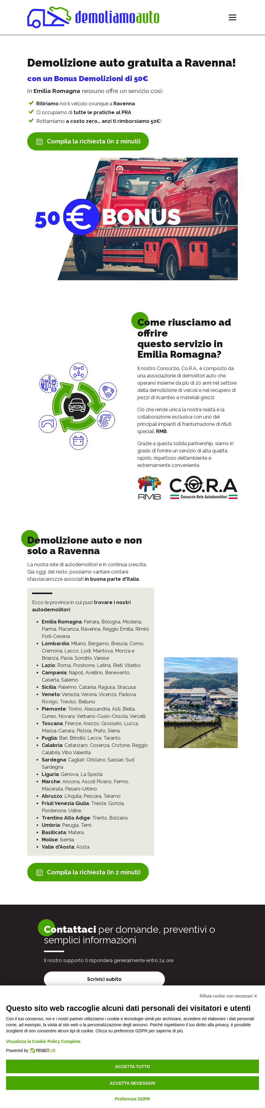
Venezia (70, 694)
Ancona (71, 781)
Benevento (117, 673)
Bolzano (118, 818)
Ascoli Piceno (97, 781)
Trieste (98, 803)
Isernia (67, 840)
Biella (129, 709)
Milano (78, 643)
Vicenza (107, 694)
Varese (101, 658)
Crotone (121, 745)
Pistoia (84, 731)
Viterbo (132, 665)
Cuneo (49, 716)
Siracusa (126, 687)
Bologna (110, 622)
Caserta (50, 680)
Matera (76, 832)
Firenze (73, 723)
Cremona (52, 651)
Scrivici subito (104, 979)
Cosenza (100, 745)
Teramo (112, 796)
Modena (132, 622)
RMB (161, 431)
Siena (114, 731)
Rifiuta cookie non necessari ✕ (228, 996)
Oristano (96, 760)
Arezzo (91, 723)
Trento (99, 818)
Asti (116, 709)
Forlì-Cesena (56, 636)
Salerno (69, 680)
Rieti (118, 665)
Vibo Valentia (76, 752)
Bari (63, 738)
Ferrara (91, 622)
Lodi (86, 651)
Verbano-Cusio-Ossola (102, 716)
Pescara (92, 796)
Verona (89, 694)
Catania (87, 687)
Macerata (52, 789)
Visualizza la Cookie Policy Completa (43, 1041)
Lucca (131, 723)
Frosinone (84, 665)
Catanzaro (76, 745)
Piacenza (68, 629)
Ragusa (106, 687)
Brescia (119, 643)
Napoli (76, 673)
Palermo (67, 687)
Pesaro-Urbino (81, 789)
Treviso (68, 702)
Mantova (103, 651)
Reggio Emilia (118, 629)
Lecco (71, 651)
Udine (74, 811)
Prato (99, 731)
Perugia (70, 825)
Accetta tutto (132, 1066)
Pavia (67, 658)
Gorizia (116, 803)
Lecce (94, 738)
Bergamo (98, 643)
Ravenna (90, 629)
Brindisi (77, 738)
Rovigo (50, 702)
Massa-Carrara (58, 731)
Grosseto (111, 723)
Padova (127, 694)
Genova (69, 774)
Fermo (121, 781)
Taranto (112, 738)
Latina (104, 665)
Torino (75, 709)
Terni (86, 825)
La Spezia (91, 774)
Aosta (83, 847)
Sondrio (83, 658)
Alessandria (97, 709)
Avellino (94, 673)
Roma (64, 665)
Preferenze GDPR (132, 1098)
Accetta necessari (132, 1083)
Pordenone (54, 811)
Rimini (142, 629)
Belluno (86, 702)
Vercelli (137, 716)
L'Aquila (72, 796)
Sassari (115, 760)
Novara (66, 716)
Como (136, 643)
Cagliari (76, 760)
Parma (49, 629)
